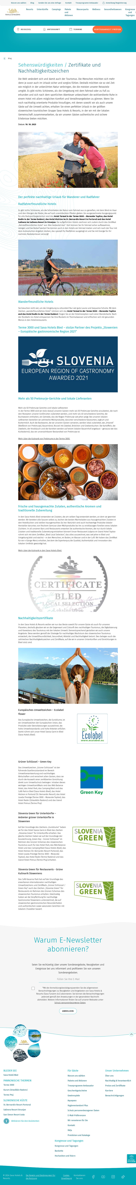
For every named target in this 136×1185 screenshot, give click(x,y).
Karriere (109, 1090)
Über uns (109, 1076)
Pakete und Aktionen (69, 12)
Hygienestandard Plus (78, 1105)
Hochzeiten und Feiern (65, 1156)
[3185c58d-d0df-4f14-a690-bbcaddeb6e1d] (68, 979)
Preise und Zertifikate (115, 1085)
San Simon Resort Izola (14, 1114)
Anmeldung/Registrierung (114, 3)
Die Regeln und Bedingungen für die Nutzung (40, 1177)
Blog (32, 3)
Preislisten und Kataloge (79, 1135)
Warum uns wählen (18, 3)
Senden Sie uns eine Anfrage (49, 3)
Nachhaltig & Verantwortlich (118, 1081)
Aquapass (72, 1100)
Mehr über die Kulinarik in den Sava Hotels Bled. (40, 550)
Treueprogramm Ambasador (87, 3)
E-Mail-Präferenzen (77, 1115)
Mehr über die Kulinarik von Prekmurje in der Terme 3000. (44, 438)
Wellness (96, 9)
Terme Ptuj (8, 1095)
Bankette (59, 1151)
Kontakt (68, 3)
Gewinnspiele (74, 1095)
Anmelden (68, 1011)
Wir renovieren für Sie (78, 1120)
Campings (56, 9)
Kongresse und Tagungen (130, 12)
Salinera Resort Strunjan (14, 1110)
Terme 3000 (8, 1085)
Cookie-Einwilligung (66, 1177)
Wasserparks (83, 9)
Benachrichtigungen (114, 1095)
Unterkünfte (42, 9)
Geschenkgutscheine (77, 1090)
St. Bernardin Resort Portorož (17, 1105)
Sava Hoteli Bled (10, 1075)
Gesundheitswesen (112, 9)
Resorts (29, 9)
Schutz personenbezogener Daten (70, 1003)
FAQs (70, 1130)
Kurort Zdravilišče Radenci (15, 1090)
